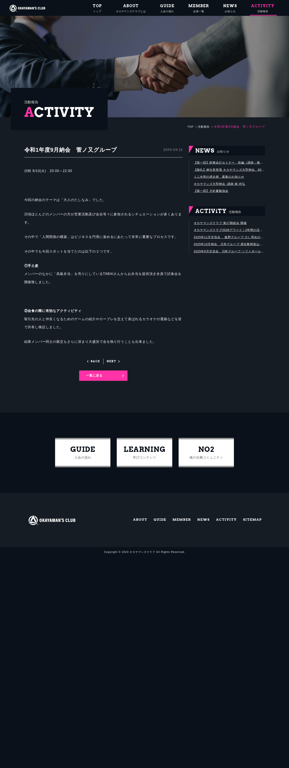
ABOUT (129, 527)
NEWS (197, 527)
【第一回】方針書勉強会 (213, 194)
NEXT (112, 361)
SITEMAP (251, 527)
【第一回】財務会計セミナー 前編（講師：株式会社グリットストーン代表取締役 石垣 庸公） (229, 163)
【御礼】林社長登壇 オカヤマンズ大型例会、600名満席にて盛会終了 (229, 171)
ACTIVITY (222, 527)
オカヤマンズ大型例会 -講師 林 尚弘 (223, 187)
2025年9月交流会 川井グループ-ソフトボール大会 (229, 259)
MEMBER (173, 527)
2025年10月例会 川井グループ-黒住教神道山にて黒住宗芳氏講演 (229, 251)
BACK (95, 361)
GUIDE (150, 527)
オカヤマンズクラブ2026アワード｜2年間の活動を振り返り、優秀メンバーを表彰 (229, 235)
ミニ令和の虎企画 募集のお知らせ (222, 178)
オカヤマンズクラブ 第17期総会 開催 (224, 227)
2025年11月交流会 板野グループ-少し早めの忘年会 (229, 243)
